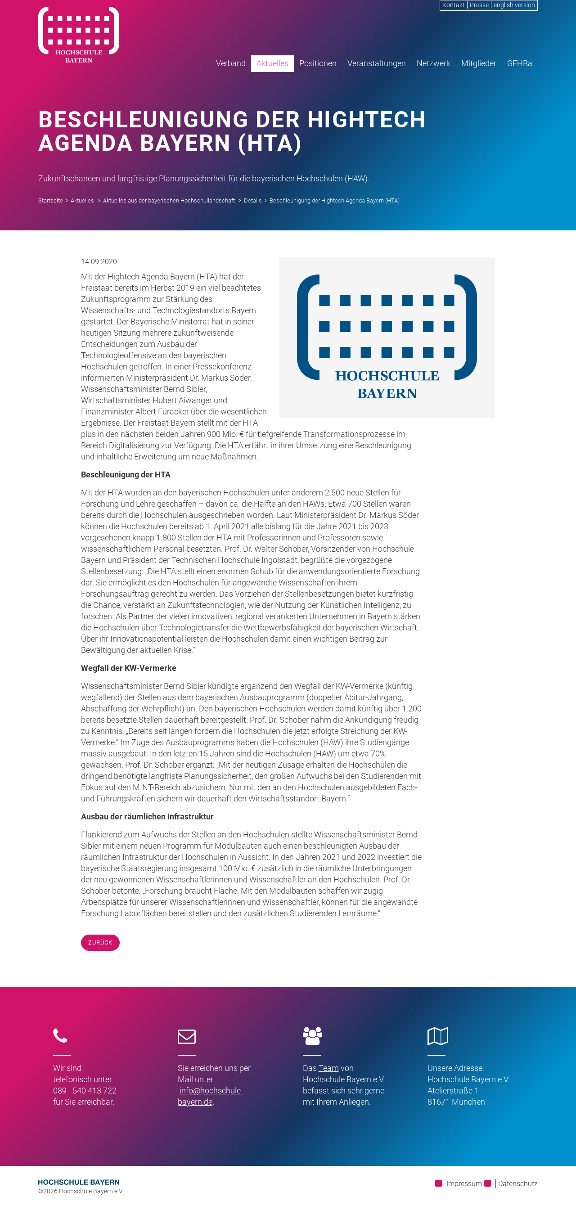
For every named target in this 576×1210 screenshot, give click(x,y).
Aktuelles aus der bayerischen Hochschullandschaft (169, 200)
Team (329, 1068)
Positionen (318, 63)
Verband (231, 63)
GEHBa (519, 63)
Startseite (50, 200)
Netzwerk (433, 63)
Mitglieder (478, 63)
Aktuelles (272, 63)
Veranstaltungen (376, 63)
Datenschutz (518, 1183)
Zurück (100, 942)
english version (514, 5)
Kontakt (453, 5)
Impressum (464, 1183)
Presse (479, 5)
